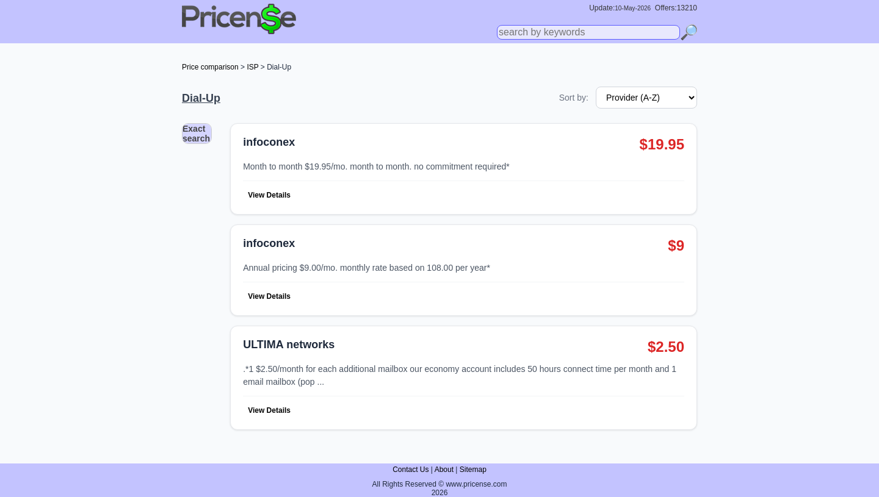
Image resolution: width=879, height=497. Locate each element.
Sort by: (573, 97)
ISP (252, 67)
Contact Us (410, 469)
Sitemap (473, 469)
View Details (269, 195)
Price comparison (210, 67)
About (444, 469)
